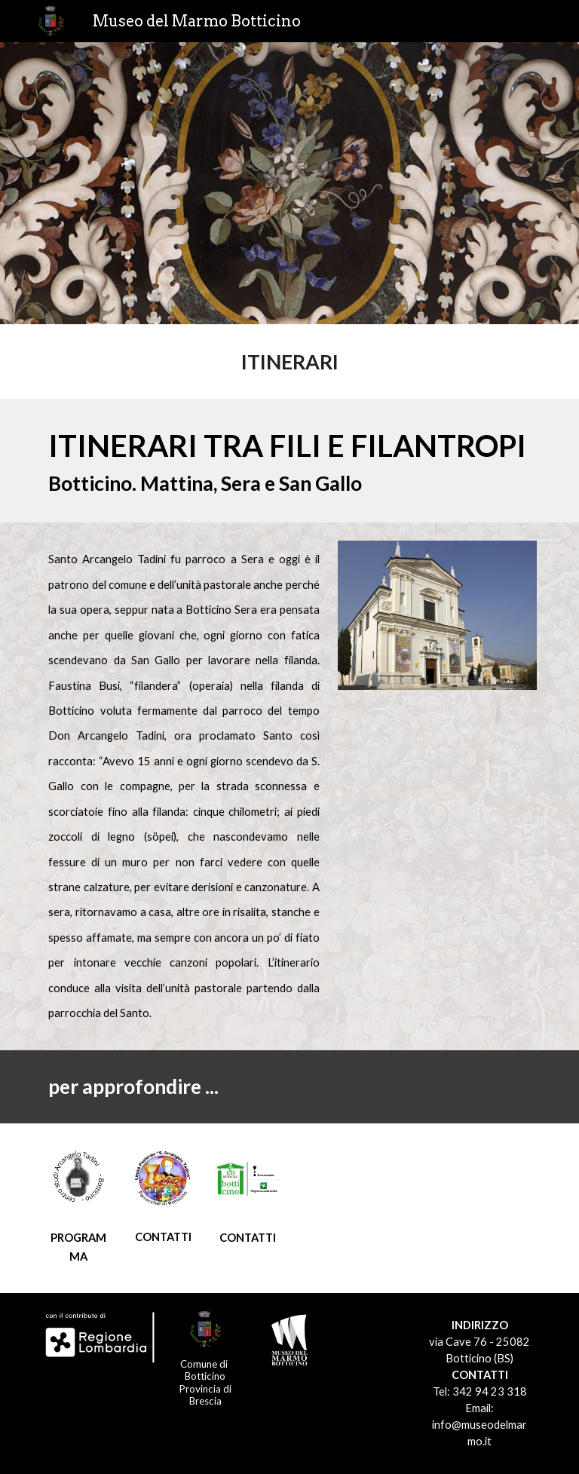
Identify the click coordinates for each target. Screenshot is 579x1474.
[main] (289, 361)
